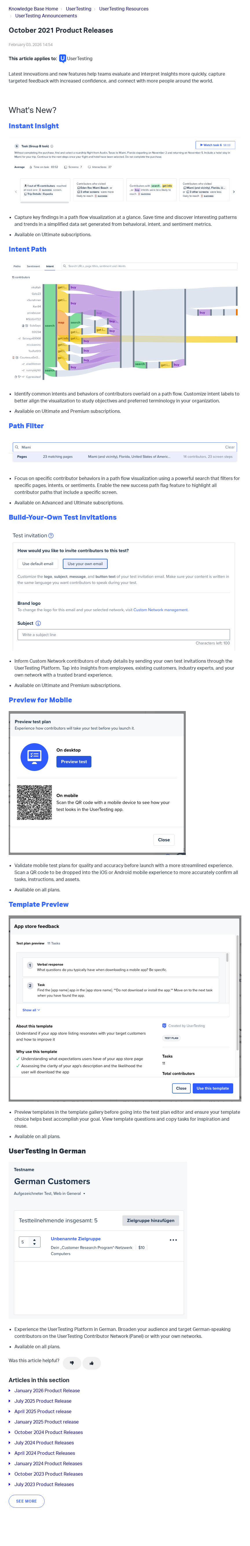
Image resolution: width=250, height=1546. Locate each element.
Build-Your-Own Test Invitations (63, 517)
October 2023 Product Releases (48, 1474)
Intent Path (28, 249)
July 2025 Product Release (42, 1401)
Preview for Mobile (40, 699)
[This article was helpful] (91, 1363)
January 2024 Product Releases (48, 1463)
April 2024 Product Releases (44, 1453)
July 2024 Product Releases (44, 1443)
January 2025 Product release (46, 1422)
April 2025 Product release (42, 1411)
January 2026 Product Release (47, 1390)
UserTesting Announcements (46, 16)
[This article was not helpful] (72, 1363)
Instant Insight (34, 125)
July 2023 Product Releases (44, 1484)
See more (26, 1501)
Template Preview (39, 904)
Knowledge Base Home (33, 9)
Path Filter (26, 425)
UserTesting (78, 9)
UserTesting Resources (123, 9)
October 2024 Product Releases (48, 1432)
